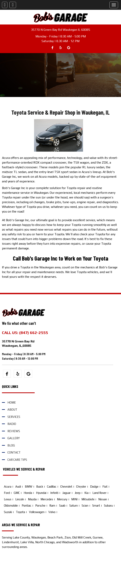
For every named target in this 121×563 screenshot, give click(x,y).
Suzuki (8, 512)
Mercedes (47, 499)
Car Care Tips (17, 459)
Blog (11, 445)
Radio (11, 423)
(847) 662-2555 (33, 332)
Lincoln (19, 499)
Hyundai (41, 492)
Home (11, 402)
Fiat (104, 486)
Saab (62, 505)
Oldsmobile (11, 505)
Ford (7, 492)
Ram (52, 505)
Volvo (51, 512)
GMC (17, 492)
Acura (7, 486)
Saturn (73, 505)
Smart (96, 505)
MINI (74, 499)
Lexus (7, 499)
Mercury (62, 499)
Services (13, 416)
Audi (18, 486)
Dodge (94, 486)
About (12, 409)
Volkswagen (36, 512)
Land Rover (99, 492)
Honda (28, 492)
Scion (85, 505)
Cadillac (51, 486)
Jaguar (66, 492)
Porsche (40, 505)
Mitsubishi (87, 499)
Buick (39, 486)
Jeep (77, 492)
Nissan (102, 499)
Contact (14, 452)
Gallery (13, 438)
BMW (28, 486)
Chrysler (81, 486)
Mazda (32, 499)
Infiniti (54, 492)
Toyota (20, 512)
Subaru (108, 505)
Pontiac (26, 505)
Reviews (13, 431)
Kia (86, 492)
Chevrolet (66, 486)
